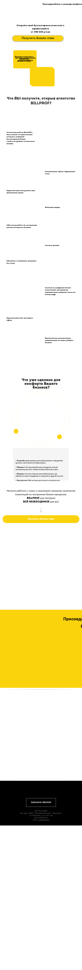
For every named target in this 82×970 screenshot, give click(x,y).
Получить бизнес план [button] (38, 38)
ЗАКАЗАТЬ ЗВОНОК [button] (41, 947)
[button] (43, 77)
